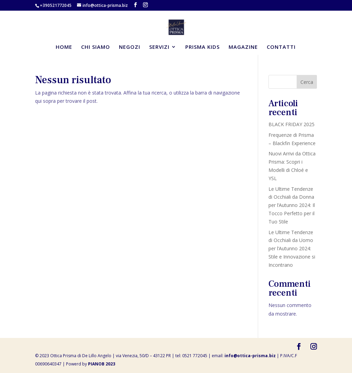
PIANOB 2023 (101, 364)
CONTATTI (281, 47)
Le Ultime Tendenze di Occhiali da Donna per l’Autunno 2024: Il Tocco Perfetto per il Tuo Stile (291, 205)
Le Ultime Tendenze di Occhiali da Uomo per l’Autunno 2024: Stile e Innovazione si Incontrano (291, 248)
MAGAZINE (243, 47)
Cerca (306, 82)
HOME (64, 47)
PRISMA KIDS (202, 47)
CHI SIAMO (95, 47)
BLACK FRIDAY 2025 (291, 124)
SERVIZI (159, 47)
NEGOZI (129, 47)
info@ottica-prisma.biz (250, 356)
